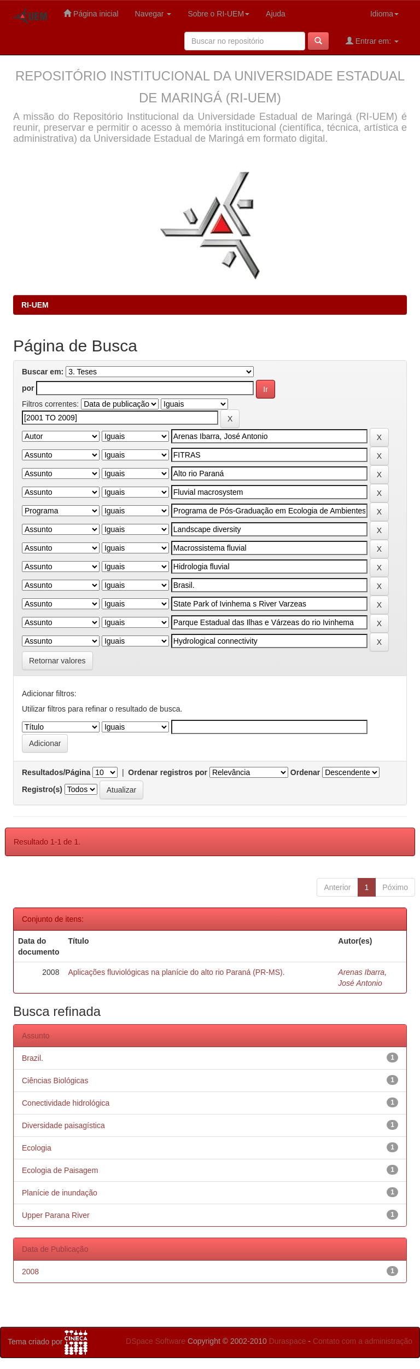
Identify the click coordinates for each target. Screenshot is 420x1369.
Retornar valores (57, 660)
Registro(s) (42, 789)
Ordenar (305, 772)
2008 (30, 1271)
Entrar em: (372, 40)
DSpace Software (155, 1341)
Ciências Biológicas (55, 1080)
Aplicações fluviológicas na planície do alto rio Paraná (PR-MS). (176, 972)
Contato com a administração (362, 1341)
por (28, 388)
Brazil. (32, 1058)
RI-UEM (35, 305)
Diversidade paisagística (63, 1125)
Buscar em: (42, 371)
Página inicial (90, 13)
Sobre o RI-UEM (218, 13)
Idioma (384, 13)
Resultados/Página (56, 772)
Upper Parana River (56, 1215)
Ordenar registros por (167, 772)
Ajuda (275, 13)
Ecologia (36, 1147)
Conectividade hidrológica (65, 1103)
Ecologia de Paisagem (60, 1170)
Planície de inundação (59, 1192)
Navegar (153, 13)
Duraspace (287, 1341)
